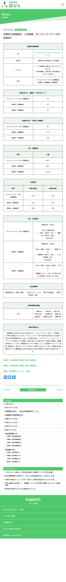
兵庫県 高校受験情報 (13, 439)
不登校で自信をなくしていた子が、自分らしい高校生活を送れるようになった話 (29, 480)
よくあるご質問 (9, 516)
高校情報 (8, 450)
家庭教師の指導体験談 (12, 415)
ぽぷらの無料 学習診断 (12, 529)
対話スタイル (9, 419)
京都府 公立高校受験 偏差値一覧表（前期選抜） (20, 360)
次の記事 (58, 390)
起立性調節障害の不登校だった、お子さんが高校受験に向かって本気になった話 (29, 476)
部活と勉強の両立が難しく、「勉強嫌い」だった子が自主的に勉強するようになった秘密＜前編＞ (33, 484)
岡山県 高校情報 (12, 461)
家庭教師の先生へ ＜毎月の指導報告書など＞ (20, 411)
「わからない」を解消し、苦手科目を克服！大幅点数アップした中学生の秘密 (29, 472)
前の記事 (7, 390)
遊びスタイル (9, 430)
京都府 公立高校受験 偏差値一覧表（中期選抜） (20, 365)
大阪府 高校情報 (12, 458)
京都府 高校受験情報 (13, 436)
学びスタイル (9, 408)
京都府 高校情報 (12, 452)
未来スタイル (9, 422)
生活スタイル (9, 426)
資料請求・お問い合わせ (12, 535)
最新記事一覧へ (33, 390)
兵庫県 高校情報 (12, 455)
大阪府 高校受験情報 (13, 442)
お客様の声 (7, 522)
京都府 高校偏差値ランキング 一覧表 (16, 371)
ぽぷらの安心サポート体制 (13, 509)
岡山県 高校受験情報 (13, 445)
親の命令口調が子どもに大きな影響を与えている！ (20, 489)
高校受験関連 (9, 434)
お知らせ (8, 404)
